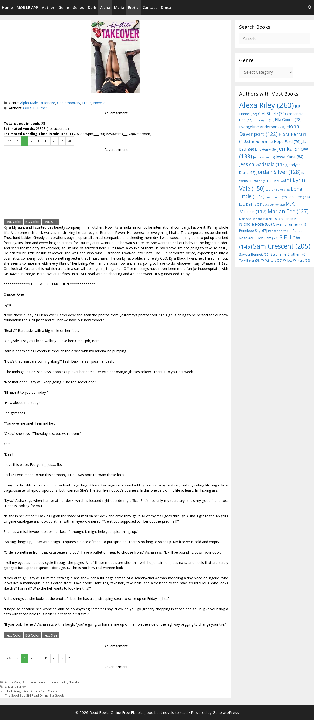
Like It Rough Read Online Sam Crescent (32, 691)
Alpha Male (29, 102)
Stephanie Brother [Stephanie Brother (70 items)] (289, 254)
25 (69, 140)
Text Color (13, 221)
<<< (9, 140)
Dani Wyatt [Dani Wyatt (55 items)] (263, 120)
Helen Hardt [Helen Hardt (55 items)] (262, 142)
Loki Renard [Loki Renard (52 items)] (276, 197)
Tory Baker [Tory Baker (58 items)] (249, 260)
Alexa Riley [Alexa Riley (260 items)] (266, 105)
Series (78, 7)
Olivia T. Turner (35, 108)
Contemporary (68, 102)
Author (48, 7)
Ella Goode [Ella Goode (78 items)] (288, 119)
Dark (92, 7)
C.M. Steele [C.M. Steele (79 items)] (272, 113)
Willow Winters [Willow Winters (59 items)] (296, 260)
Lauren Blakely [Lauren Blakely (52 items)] (278, 189)
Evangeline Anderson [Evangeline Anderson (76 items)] (262, 126)
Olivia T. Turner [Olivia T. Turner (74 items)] (289, 224)
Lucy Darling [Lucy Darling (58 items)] (250, 204)
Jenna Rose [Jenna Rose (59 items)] (264, 157)
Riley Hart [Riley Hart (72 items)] (266, 238)
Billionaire (47, 102)
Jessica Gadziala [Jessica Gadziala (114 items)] (263, 164)
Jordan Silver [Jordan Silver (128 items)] (278, 171)
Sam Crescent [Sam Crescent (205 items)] (281, 246)
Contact (150, 7)
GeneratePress (226, 712)
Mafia (119, 7)
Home (7, 7)
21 (54, 140)
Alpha (105, 7)
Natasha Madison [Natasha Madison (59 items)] (284, 219)
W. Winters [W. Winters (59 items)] (271, 260)
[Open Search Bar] (309, 7)
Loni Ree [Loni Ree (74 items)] (299, 196)
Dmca (166, 7)
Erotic (133, 7)
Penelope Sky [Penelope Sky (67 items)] (253, 230)
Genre (63, 7)
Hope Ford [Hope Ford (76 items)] (287, 141)
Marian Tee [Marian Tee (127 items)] (288, 211)
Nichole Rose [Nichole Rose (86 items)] (255, 224)
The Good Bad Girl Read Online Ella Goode (35, 695)
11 (46, 140)
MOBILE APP (27, 7)
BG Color (32, 221)
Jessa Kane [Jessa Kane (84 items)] (289, 157)
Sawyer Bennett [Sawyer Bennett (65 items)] (254, 254)
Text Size (50, 221)
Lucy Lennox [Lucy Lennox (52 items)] (274, 204)
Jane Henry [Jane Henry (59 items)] (265, 149)
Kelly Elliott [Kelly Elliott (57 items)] (269, 181)
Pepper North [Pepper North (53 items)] (279, 231)
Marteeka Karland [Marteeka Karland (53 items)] (253, 219)
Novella (99, 102)
